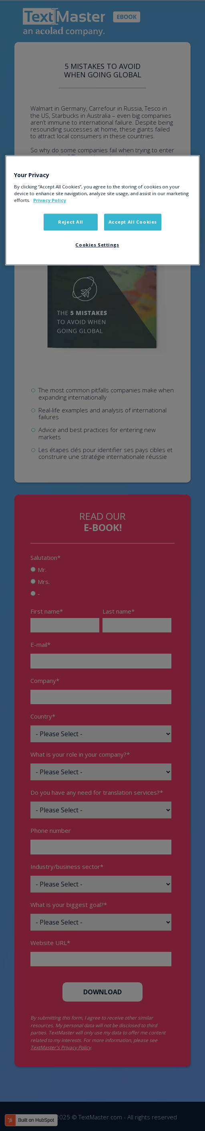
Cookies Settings (97, 245)
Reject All (70, 222)
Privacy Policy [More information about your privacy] (49, 200)
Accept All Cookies (133, 222)
